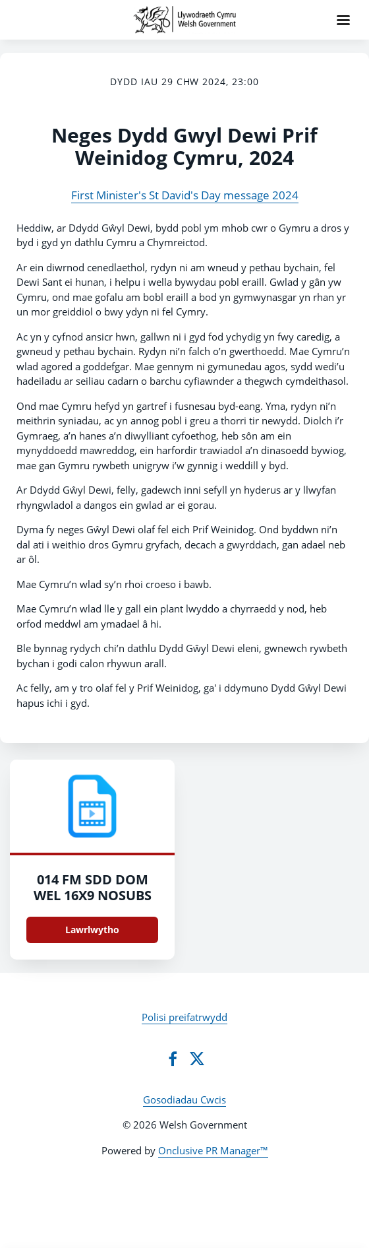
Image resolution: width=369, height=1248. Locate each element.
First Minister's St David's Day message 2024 (184, 195)
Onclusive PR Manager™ (213, 1150)
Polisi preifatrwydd (184, 1017)
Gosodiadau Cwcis (184, 1099)
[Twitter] (197, 1058)
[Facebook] (172, 1058)
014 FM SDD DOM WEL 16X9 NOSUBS (93, 887)
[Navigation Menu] (343, 20)
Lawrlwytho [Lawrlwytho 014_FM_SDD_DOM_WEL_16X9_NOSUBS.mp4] (92, 929)
